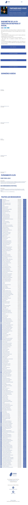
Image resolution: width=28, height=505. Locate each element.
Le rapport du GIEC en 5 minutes (6, 243)
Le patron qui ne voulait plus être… (6, 340)
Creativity (3, 304)
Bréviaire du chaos (4, 368)
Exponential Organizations (5, 361)
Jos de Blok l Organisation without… (7, 372)
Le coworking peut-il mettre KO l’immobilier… (8, 457)
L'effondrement (4, 245)
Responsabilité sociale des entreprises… (7, 447)
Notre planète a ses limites (5, 228)
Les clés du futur (4, 377)
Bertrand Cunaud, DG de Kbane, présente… (7, 467)
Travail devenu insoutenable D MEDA (7, 209)
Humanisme (2, 89)
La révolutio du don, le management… (7, 379)
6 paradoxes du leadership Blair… (6, 305)
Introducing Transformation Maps (6, 318)
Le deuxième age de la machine (6, 363)
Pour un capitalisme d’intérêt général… (7, 371)
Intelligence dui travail (5, 356)
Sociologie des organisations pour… (7, 439)
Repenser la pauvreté (5, 362)
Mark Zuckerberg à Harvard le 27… (6, 329)
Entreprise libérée (4, 333)
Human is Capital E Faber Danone (6, 284)
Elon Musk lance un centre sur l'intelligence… (8, 458)
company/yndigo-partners (13, 489)
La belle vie (3, 282)
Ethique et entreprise (5, 389)
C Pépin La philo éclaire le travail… (6, 203)
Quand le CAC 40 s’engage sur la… (6, 441)
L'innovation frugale (4, 395)
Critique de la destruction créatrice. (6, 344)
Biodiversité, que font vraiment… (6, 444)
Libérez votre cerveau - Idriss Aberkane (7, 423)
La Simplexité (4, 419)
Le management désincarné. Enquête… (7, 401)
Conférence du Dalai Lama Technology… (7, 293)
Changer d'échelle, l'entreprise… (6, 373)
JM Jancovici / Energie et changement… (7, 249)
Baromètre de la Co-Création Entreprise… (7, 440)
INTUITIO (3, 205)
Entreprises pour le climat (5, 210)
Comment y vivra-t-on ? (5, 315)
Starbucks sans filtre (5, 299)
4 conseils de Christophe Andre (6, 270)
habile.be (18, 501)
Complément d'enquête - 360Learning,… (7, 259)
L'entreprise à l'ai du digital (5, 349)
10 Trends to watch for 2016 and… (6, 451)
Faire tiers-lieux (5, 178)
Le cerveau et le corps (5, 316)
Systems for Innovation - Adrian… (6, 334)
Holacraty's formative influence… (6, 417)
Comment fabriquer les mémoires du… (7, 256)
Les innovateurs (4, 366)
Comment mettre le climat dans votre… (7, 461)
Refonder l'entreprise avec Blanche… (7, 435)
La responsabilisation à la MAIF (6, 418)
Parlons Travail (4, 429)
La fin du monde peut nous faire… (6, 266)
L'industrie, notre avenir (5, 396)
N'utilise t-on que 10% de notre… (6, 260)
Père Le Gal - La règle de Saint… (6, 261)
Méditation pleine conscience (6, 301)
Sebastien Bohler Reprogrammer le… (7, 242)
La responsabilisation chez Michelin (6, 422)
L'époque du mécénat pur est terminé (7, 445)
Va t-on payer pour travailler (5, 355)
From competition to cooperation (6, 298)
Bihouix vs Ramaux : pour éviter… (6, 254)
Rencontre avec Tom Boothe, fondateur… (7, 327)
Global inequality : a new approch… (6, 408)
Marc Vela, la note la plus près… (6, 215)
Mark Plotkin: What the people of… (6, 310)
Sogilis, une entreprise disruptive (6, 288)
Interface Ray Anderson (5, 227)
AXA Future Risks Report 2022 (6, 211)
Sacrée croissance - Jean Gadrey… (6, 463)
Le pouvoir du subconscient (5, 413)
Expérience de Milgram (5, 287)
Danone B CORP (4, 307)
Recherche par (13, 53)
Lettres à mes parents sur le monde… (7, 345)
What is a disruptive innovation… (6, 456)
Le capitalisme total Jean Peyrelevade (7, 277)
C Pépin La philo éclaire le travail (5, 106)
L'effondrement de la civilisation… (6, 400)
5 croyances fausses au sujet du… (6, 278)
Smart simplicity (4, 383)
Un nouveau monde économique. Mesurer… (8, 391)
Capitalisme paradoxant (4, 155)
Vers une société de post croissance (7, 394)
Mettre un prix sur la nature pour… (6, 255)
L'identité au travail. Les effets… (6, 380)
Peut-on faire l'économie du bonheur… (7, 343)
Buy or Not (3, 289)
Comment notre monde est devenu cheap (7, 294)
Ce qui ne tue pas (4, 239)
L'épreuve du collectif (5, 350)
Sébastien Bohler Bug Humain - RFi (6, 267)
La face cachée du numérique (6, 222)
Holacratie (3, 283)
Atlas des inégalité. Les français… (6, 384)
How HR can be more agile (5, 306)
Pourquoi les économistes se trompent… (7, 271)
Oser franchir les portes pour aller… (6, 262)
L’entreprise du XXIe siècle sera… (6, 250)
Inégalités (3, 402)
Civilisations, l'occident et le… (6, 388)
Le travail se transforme (5, 335)
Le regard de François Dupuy (6, 217)
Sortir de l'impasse (4, 357)
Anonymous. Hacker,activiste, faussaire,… (7, 405)
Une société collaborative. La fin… (6, 390)
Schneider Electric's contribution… (6, 276)
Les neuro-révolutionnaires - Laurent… (7, 328)
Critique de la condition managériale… (7, 424)
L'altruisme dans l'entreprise (6, 244)
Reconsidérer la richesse (5, 360)
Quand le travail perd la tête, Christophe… (7, 338)
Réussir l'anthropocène (5, 231)
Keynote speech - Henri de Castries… (7, 464)
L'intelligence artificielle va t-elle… (6, 290)
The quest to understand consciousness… (7, 321)
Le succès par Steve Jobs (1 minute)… (7, 312)
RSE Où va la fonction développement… (7, 450)
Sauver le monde (4, 411)
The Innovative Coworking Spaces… (7, 434)
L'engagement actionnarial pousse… (7, 436)
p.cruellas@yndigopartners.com (13, 480)
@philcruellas (13, 493)
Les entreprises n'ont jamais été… (6, 462)
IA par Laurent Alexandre (5, 332)
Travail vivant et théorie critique (6, 323)
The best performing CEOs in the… (6, 428)
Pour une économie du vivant (6, 216)
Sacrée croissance (4, 412)
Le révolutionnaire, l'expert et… (6, 378)
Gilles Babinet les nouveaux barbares (7, 339)
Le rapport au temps (4, 433)
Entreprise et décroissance (5, 214)
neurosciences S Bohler (5, 234)
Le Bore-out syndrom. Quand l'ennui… (7, 374)
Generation (3, 220)
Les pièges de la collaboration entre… (7, 452)
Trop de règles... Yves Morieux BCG (6, 248)
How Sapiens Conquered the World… (7, 430)
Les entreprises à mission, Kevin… (6, 322)
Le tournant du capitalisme (5, 221)
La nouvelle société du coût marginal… (7, 385)
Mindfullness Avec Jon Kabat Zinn (6, 311)
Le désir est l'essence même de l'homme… (8, 226)
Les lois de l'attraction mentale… (6, 295)
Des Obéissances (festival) (9, 186)
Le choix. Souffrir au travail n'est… (6, 406)
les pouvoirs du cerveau (5, 265)
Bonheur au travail (4, 317)
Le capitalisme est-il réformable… (6, 232)
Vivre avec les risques (5, 238)
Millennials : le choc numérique (6, 416)
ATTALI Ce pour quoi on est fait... (6, 237)
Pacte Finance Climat (5, 272)
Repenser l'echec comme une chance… (7, 273)
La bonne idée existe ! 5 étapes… (6, 346)
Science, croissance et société (6, 233)
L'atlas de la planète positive (6, 351)
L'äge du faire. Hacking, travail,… (6, 407)
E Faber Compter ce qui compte (5, 122)
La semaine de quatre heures (6, 367)
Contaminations (4, 300)
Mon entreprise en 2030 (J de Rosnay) (7, 446)
